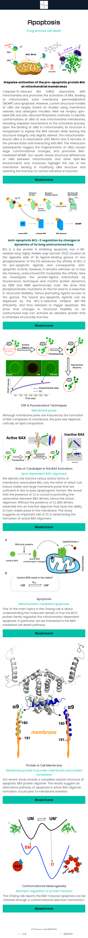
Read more (44, 179)
